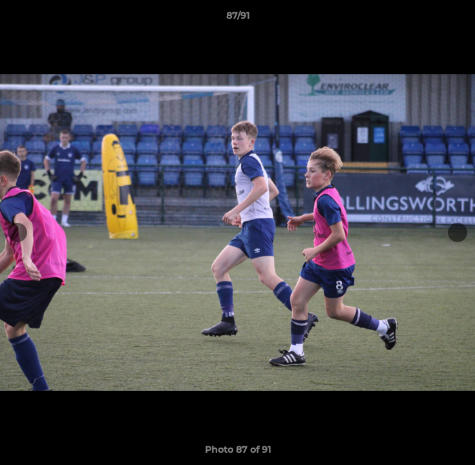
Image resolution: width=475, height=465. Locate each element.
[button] (459, 19)
